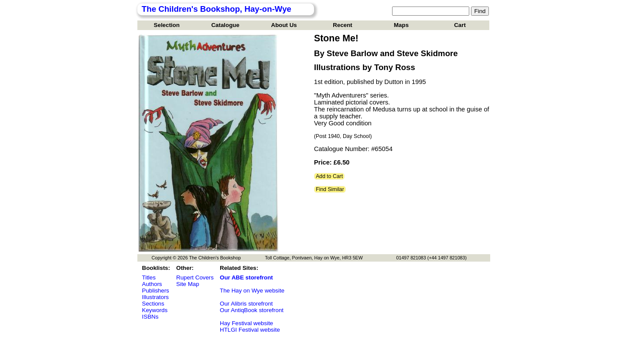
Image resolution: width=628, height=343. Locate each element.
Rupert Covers (195, 277)
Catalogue (225, 25)
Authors (152, 284)
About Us (284, 25)
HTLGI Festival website (250, 329)
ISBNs (150, 316)
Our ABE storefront (246, 277)
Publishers (155, 290)
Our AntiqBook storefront (251, 310)
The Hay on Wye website (252, 290)
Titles (149, 277)
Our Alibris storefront (246, 303)
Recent (342, 25)
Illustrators (155, 297)
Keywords (155, 310)
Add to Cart (329, 176)
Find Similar (330, 189)
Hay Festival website (246, 323)
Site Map (187, 284)
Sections (153, 303)
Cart (460, 25)
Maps (401, 25)
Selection (167, 25)
